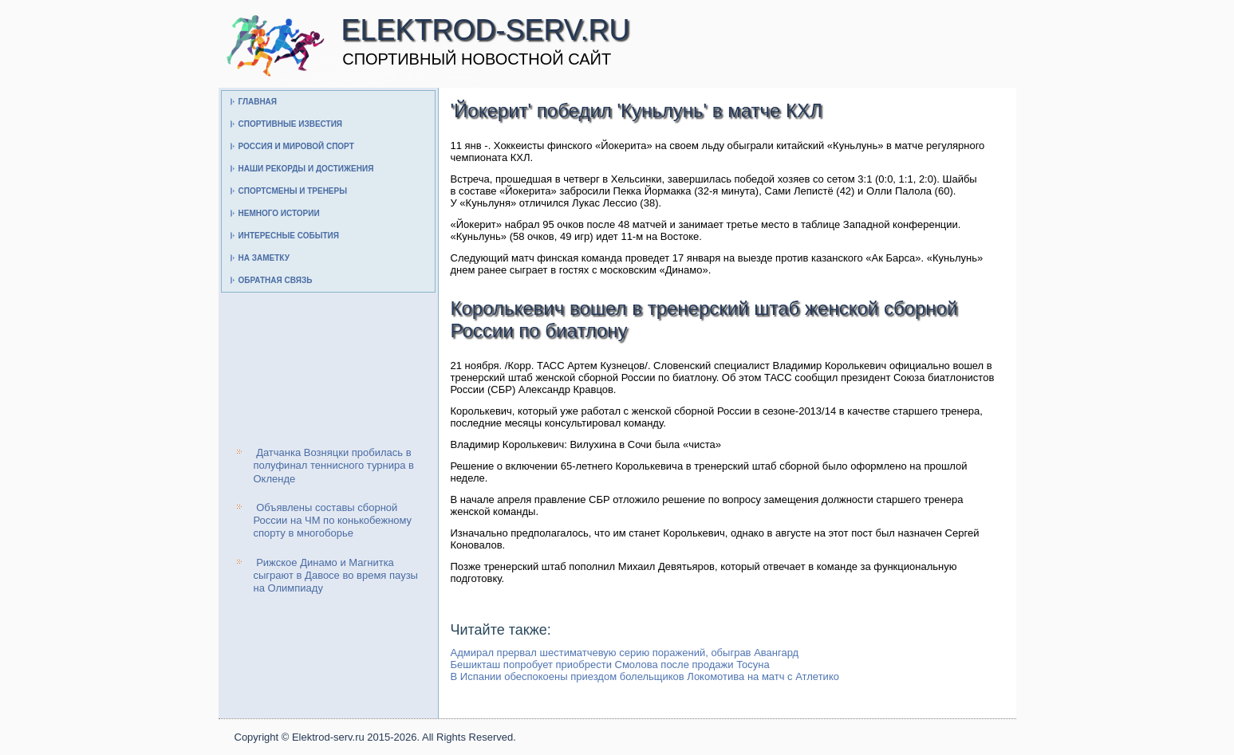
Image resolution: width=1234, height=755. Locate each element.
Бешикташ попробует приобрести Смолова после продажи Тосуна (610, 664)
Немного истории (279, 213)
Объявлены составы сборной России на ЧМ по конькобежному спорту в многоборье (333, 520)
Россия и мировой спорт (296, 146)
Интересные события (289, 235)
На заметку (264, 258)
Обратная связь (276, 280)
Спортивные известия (291, 124)
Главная (258, 101)
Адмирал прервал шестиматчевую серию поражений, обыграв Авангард (625, 653)
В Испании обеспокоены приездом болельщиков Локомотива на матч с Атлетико (645, 676)
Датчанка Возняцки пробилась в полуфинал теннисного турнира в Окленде (334, 465)
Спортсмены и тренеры (293, 191)
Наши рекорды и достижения (306, 168)
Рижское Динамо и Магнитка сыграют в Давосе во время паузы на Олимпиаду (336, 575)
